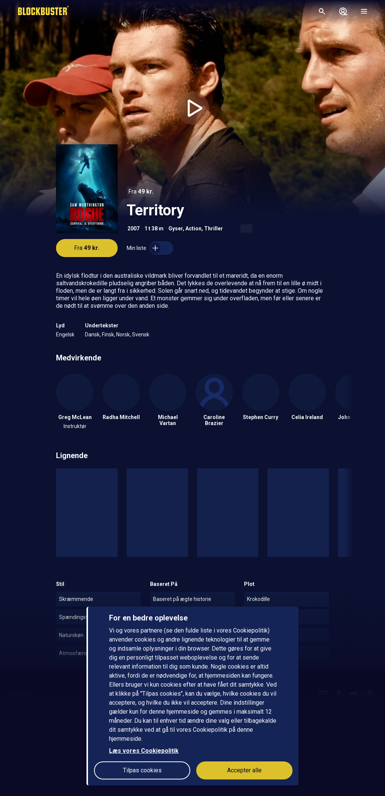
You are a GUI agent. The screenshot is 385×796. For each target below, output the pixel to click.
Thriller (213, 228)
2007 (133, 228)
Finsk (108, 334)
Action (193, 228)
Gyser (175, 228)
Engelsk (65, 334)
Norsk (123, 334)
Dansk (92, 334)
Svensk (140, 334)
